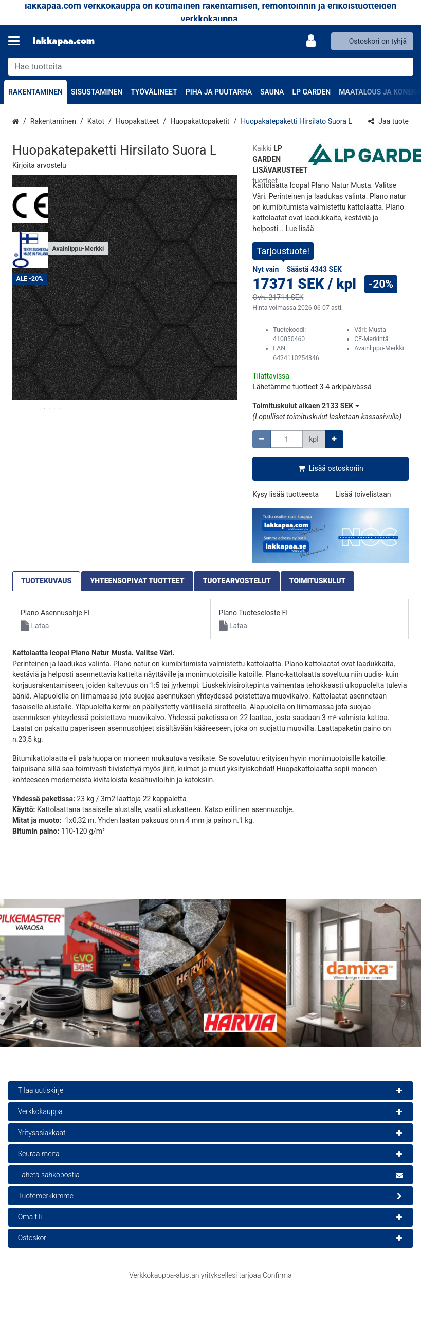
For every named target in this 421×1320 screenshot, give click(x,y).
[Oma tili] (314, 41)
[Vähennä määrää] (261, 439)
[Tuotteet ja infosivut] (17, 41)
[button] (39, 165)
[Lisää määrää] (334, 439)
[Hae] (403, 67)
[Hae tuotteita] (210, 67)
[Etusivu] (63, 41)
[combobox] (210, 67)
